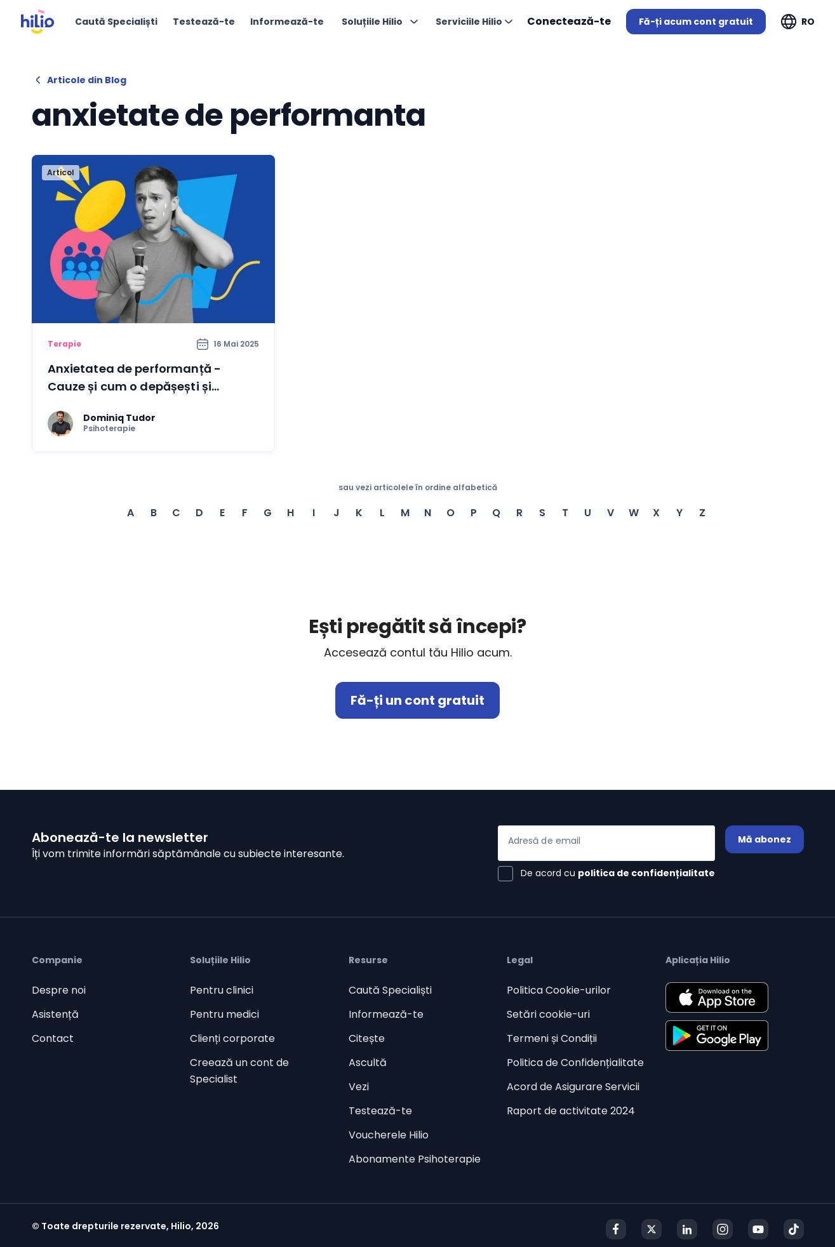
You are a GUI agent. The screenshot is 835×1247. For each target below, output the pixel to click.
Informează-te (386, 1014)
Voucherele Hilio (389, 1135)
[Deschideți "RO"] (798, 21)
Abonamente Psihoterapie (415, 1159)
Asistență (55, 1014)
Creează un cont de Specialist (239, 1070)
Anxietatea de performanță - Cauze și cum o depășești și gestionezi (135, 386)
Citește (367, 1038)
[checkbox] (606, 873)
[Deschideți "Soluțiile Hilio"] (379, 21)
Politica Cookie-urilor (559, 990)
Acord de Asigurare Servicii (573, 1086)
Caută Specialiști (390, 990)
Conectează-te (569, 21)
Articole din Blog (79, 80)
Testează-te (380, 1111)
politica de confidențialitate (646, 873)
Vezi (359, 1086)
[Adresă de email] (606, 843)
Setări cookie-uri (548, 1014)
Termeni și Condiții (552, 1038)
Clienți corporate (232, 1038)
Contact (53, 1038)
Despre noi (59, 990)
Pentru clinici (221, 990)
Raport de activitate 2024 (571, 1111)
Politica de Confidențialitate (575, 1062)
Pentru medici (224, 1014)
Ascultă (368, 1062)
